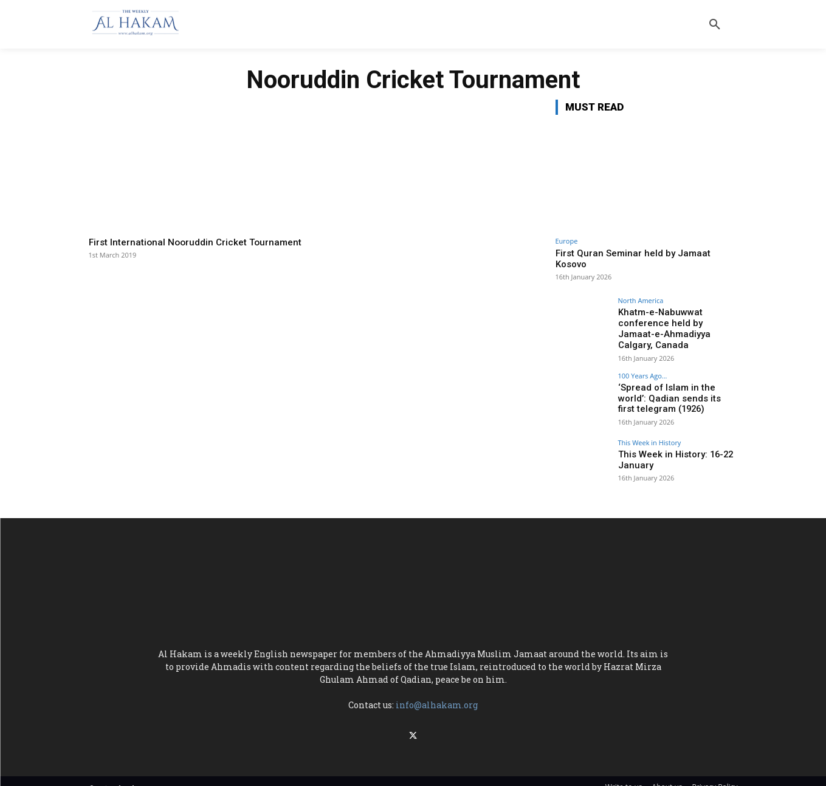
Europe (567, 241)
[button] (714, 24)
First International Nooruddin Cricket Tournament (172, 248)
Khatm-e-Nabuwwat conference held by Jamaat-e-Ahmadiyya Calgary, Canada (677, 322)
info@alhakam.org (437, 696)
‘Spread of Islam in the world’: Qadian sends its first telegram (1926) (677, 389)
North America (641, 300)
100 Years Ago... (642, 367)
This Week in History (649, 434)
